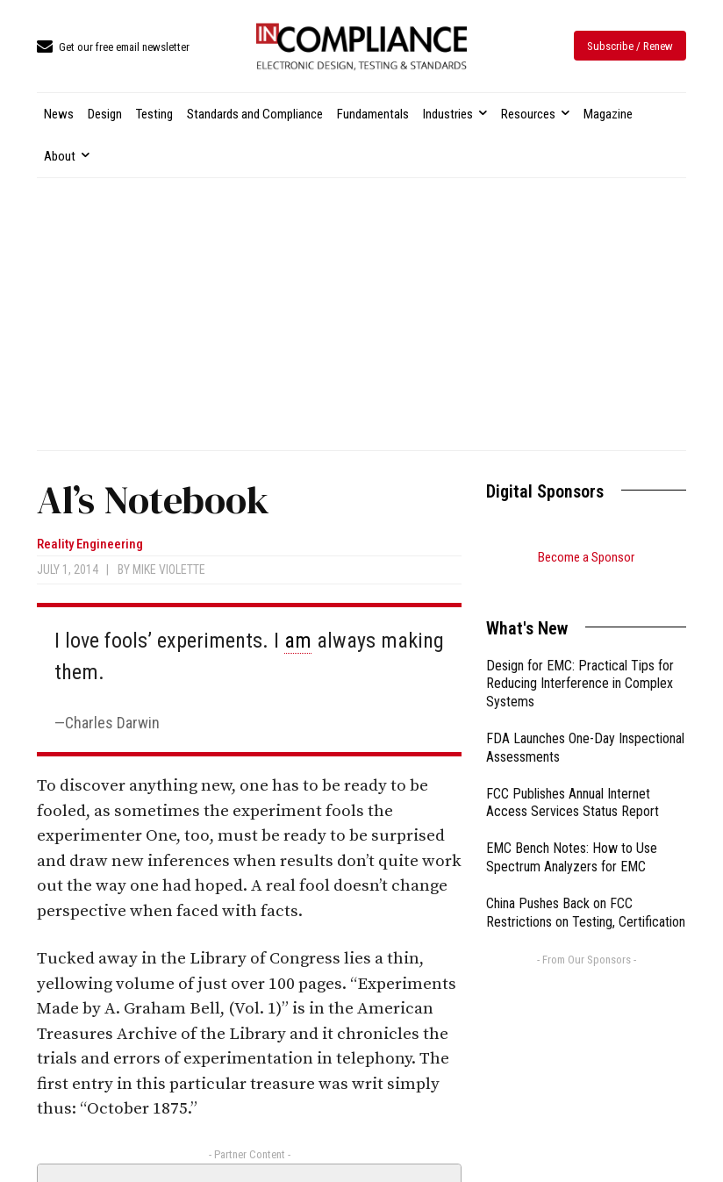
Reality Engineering (90, 544)
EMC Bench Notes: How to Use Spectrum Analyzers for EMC (571, 835)
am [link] (297, 640)
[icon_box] (113, 48)
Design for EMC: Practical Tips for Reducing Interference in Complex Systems (580, 662)
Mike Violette (168, 569)
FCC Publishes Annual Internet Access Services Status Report (572, 781)
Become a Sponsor (586, 557)
